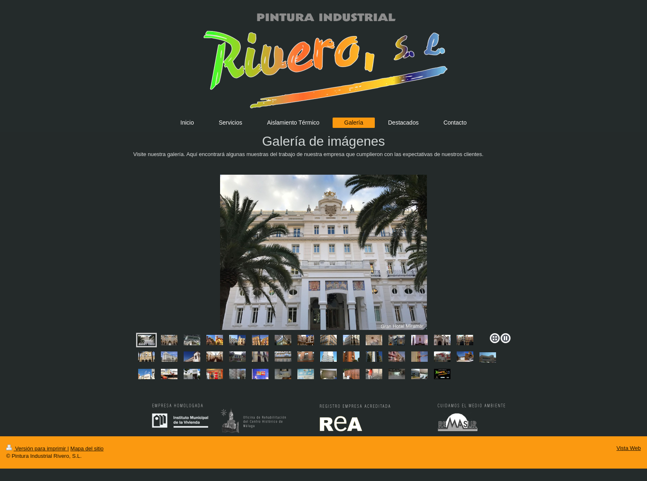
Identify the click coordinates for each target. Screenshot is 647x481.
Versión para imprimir (36, 448)
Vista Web (628, 448)
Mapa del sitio (86, 448)
